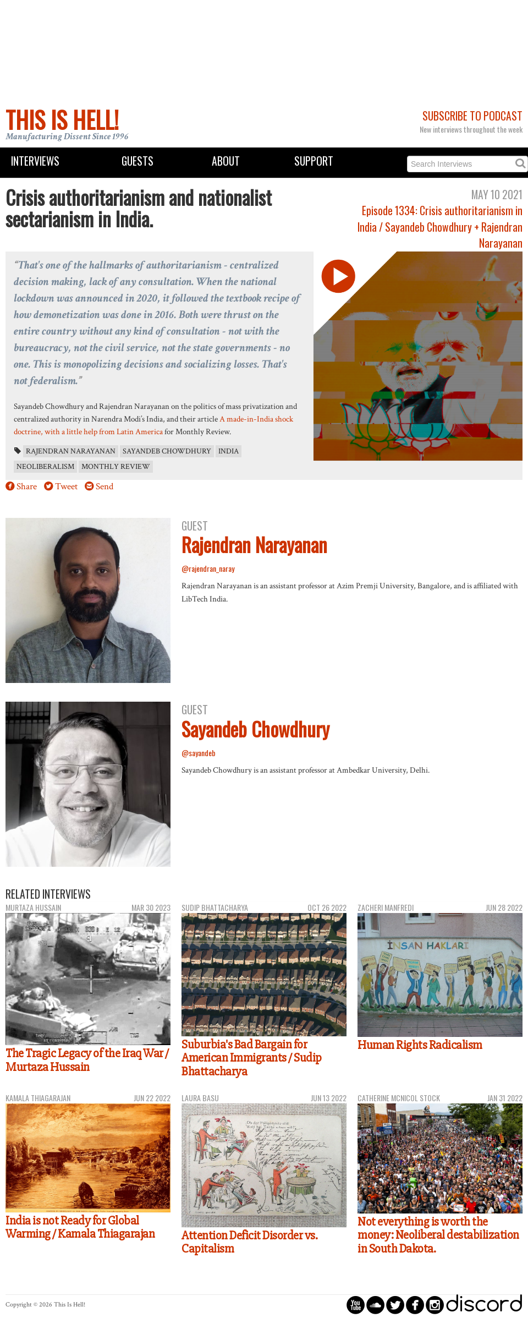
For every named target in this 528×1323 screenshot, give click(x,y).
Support (313, 161)
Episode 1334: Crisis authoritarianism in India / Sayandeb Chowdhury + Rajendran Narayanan (440, 227)
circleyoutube (355, 1304)
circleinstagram (435, 1304)
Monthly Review (115, 467)
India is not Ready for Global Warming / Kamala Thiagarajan (80, 1227)
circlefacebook (415, 1304)
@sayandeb (199, 752)
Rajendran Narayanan (71, 451)
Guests (137, 161)
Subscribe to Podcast (472, 116)
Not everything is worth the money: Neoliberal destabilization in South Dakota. (438, 1235)
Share (26, 486)
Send (104, 486)
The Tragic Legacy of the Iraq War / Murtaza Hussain (87, 1060)
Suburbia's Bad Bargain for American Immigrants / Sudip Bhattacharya (252, 1058)
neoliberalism (45, 467)
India (228, 451)
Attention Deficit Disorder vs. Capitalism (249, 1242)
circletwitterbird (395, 1304)
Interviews (35, 161)
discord (484, 1304)
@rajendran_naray (208, 568)
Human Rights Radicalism (420, 1045)
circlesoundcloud (375, 1304)
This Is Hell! (62, 119)
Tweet (66, 486)
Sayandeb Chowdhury (167, 451)
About (226, 161)
